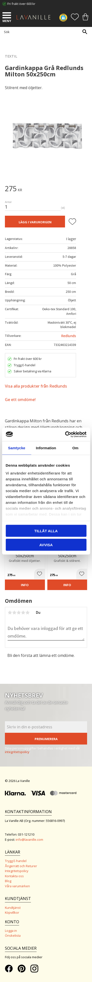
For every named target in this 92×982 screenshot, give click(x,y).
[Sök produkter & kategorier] (45, 31)
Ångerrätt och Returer (21, 866)
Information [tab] (46, 448)
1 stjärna (10, 612)
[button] (7, 16)
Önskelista (13, 935)
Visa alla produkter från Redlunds (36, 386)
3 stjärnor (18, 612)
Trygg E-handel (15, 861)
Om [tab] (75, 448)
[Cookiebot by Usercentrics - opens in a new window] (65, 434)
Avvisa (46, 545)
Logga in (11, 930)
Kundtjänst (13, 907)
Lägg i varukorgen (35, 222)
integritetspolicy (17, 752)
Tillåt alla (46, 531)
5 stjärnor (27, 612)
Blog (8, 881)
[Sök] (84, 31)
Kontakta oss (14, 876)
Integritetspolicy (16, 871)
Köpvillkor (12, 912)
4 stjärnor (23, 612)
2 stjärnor (14, 612)
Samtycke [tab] (16, 448)
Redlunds (68, 335)
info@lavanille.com (29, 839)
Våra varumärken (17, 886)
